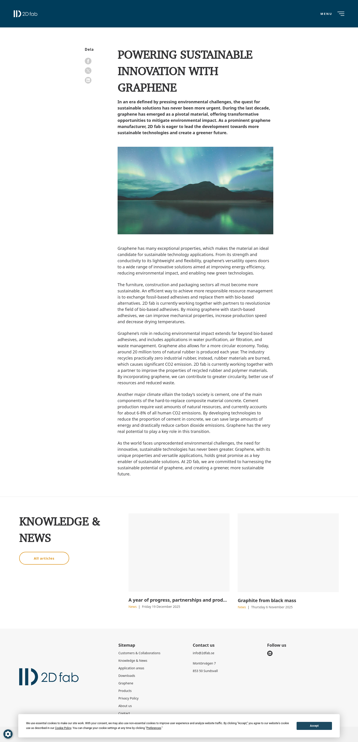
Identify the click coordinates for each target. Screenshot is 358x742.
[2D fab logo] (25, 13)
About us (125, 706)
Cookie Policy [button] (63, 728)
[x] (88, 70)
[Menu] (332, 13)
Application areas (131, 668)
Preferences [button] (153, 728)
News (133, 606)
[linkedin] (88, 80)
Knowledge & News (132, 660)
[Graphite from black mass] (288, 552)
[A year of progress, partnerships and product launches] (179, 552)
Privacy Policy (128, 698)
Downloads (126, 675)
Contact (124, 713)
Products (125, 691)
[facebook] (88, 61)
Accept (314, 725)
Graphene (125, 683)
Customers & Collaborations (139, 653)
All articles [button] (44, 558)
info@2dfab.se (203, 653)
